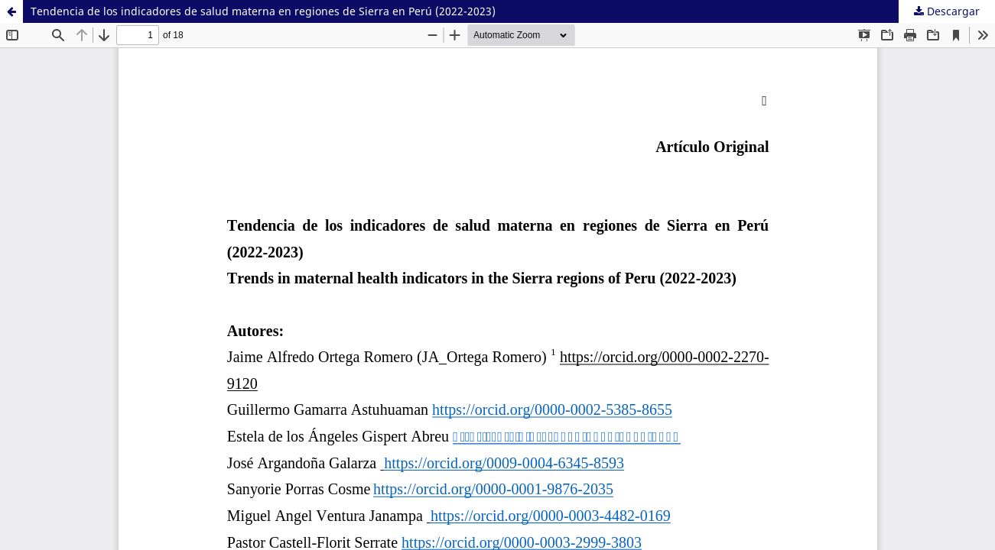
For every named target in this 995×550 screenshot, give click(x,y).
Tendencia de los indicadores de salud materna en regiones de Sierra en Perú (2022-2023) (263, 11)
